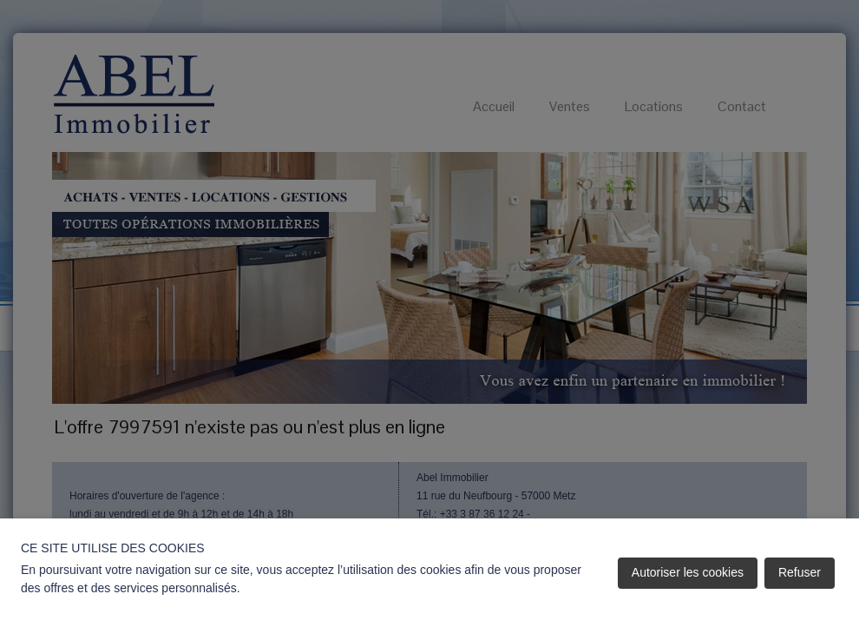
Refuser (799, 572)
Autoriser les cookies (688, 572)
